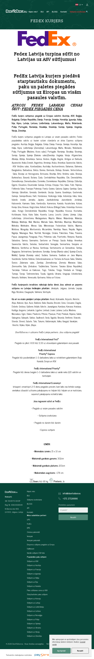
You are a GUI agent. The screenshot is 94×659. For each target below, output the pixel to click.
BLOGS (55, 6)
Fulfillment (30, 559)
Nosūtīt (73, 527)
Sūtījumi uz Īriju (32, 593)
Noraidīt (80, 650)
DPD (28, 539)
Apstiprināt (61, 650)
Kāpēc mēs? (33, 6)
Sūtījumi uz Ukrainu (34, 638)
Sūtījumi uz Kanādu (34, 597)
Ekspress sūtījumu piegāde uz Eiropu (40, 555)
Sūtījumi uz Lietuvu (34, 622)
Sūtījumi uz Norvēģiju (34, 626)
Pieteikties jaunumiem (67, 515)
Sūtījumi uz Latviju (33, 613)
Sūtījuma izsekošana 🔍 (79, 6)
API (48, 6)
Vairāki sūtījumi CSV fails (36, 563)
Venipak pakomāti (33, 551)
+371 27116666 (70, 508)
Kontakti (63, 6)
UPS (28, 530)
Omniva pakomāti (33, 543)
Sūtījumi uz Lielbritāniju (35, 618)
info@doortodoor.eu (72, 503)
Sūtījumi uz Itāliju (33, 589)
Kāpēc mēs (31, 502)
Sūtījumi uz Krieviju (34, 609)
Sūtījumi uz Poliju (33, 630)
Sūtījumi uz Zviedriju (34, 647)
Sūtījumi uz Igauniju (34, 584)
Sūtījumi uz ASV (32, 572)
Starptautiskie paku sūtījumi (37, 605)
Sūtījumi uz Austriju (34, 576)
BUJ (42, 6)
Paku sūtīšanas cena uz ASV (37, 601)
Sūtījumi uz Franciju (34, 580)
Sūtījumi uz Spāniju (34, 634)
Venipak (30, 547)
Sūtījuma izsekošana (34, 510)
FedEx (29, 535)
